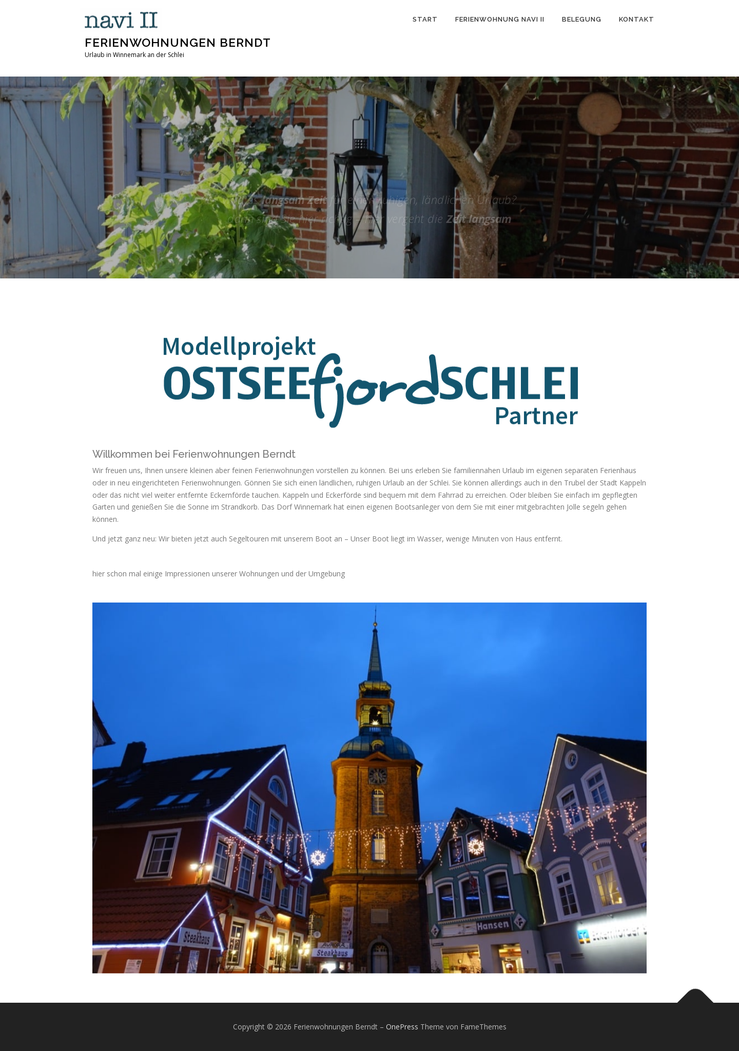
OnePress (402, 1026)
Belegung (581, 19)
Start (425, 19)
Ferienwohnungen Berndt (178, 42)
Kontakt (636, 19)
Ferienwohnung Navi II (499, 19)
